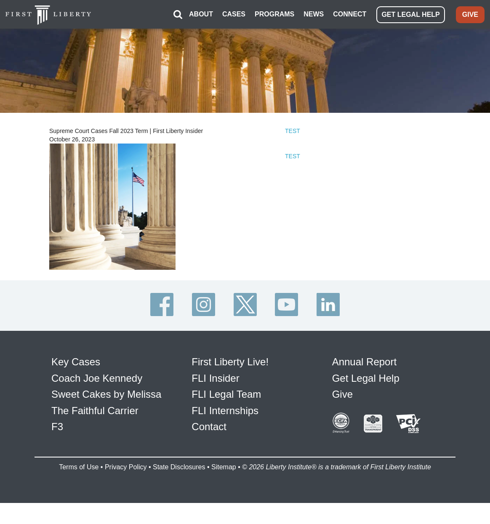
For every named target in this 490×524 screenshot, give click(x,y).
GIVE (470, 14)
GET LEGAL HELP (410, 14)
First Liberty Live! (230, 361)
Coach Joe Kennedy (96, 378)
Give (342, 394)
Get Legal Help (365, 378)
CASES (233, 14)
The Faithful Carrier (94, 410)
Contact (209, 426)
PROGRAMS (274, 14)
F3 (57, 426)
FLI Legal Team (226, 394)
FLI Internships (225, 410)
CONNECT (349, 14)
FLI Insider (215, 378)
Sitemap (223, 467)
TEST (292, 131)
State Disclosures (179, 467)
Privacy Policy (126, 467)
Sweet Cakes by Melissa (106, 394)
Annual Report (364, 361)
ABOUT (201, 14)
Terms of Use (79, 467)
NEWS (314, 14)
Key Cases (75, 361)
